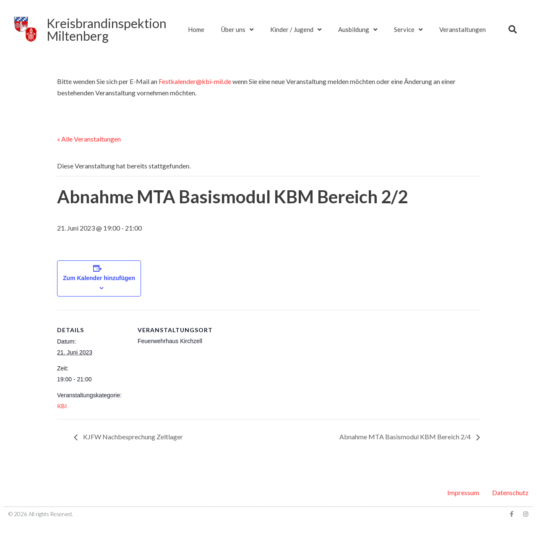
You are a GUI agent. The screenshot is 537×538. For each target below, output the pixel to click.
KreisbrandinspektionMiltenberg (107, 29)
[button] (512, 29)
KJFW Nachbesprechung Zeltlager (132, 437)
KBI (62, 405)
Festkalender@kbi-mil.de (195, 81)
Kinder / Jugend (295, 29)
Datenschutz (510, 492)
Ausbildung (357, 29)
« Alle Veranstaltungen (89, 139)
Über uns (237, 29)
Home (196, 29)
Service (408, 29)
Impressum (463, 492)
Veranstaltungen (462, 29)
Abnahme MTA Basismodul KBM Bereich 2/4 (405, 437)
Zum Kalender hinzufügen (99, 278)
